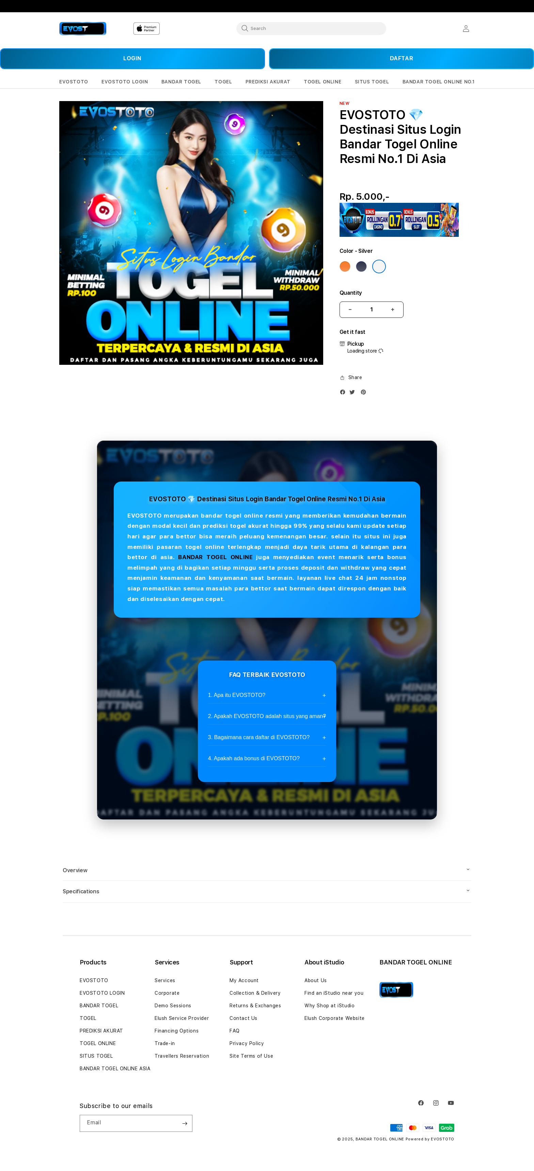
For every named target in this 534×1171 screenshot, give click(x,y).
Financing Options (177, 1031)
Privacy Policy (247, 1043)
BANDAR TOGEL (99, 1005)
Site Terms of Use (251, 1056)
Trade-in (165, 1043)
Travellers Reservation (182, 1056)
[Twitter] (354, 394)
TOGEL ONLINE (98, 1043)
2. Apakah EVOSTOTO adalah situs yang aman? (267, 716)
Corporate (167, 993)
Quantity (351, 293)
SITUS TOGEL (96, 1056)
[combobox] (311, 28)
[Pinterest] (365, 394)
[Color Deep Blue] (361, 266)
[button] (73, 82)
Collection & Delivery (255, 993)
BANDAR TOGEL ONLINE (215, 557)
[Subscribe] (184, 1123)
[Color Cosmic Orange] (345, 266)
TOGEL (88, 1018)
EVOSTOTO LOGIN (102, 993)
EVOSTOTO (94, 980)
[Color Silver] (379, 266)
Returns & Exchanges (255, 1005)
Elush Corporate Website (334, 1018)
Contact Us (243, 1018)
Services (165, 980)
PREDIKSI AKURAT (101, 1031)
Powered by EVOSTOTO (430, 1139)
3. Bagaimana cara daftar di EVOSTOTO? (259, 737)
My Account (244, 980)
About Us (315, 980)
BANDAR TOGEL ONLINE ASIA (115, 1068)
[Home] (83, 28)
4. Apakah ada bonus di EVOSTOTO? (254, 758)
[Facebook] (344, 394)
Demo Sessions (173, 1005)
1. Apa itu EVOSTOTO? (236, 695)
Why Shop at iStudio (329, 1005)
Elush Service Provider (182, 1018)
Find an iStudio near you (333, 993)
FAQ (235, 1031)
